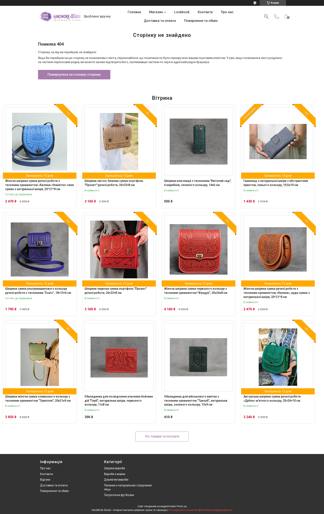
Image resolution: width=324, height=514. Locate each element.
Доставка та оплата (160, 21)
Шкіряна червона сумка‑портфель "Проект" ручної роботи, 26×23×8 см (116, 290)
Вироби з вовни (114, 474)
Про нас (227, 12)
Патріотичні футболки (119, 495)
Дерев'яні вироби (116, 479)
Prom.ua (182, 506)
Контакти (205, 12)
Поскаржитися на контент (184, 510)
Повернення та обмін (201, 21)
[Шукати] (266, 16)
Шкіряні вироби (114, 468)
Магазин (156, 12)
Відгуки (45, 479)
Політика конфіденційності (216, 510)
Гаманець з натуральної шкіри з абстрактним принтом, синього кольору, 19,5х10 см (275, 183)
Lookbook (181, 12)
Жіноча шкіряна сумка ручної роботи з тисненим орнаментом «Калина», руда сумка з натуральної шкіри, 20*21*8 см (276, 292)
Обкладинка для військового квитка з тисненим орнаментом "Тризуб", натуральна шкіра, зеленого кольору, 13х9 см (195, 400)
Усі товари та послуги (162, 436)
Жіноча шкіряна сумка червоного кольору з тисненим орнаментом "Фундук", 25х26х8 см (195, 290)
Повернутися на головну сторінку (74, 74)
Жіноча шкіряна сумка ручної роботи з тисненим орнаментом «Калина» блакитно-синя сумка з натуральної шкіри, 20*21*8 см (39, 185)
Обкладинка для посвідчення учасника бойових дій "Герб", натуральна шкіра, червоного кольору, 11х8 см (119, 400)
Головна (134, 12)
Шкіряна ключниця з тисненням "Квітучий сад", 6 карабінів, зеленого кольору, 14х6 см (197, 183)
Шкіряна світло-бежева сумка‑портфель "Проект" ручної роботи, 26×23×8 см (114, 183)
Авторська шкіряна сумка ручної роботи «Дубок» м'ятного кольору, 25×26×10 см (272, 398)
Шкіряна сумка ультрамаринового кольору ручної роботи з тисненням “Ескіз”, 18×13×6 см (38, 290)
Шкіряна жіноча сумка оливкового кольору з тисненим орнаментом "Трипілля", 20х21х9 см (38, 398)
